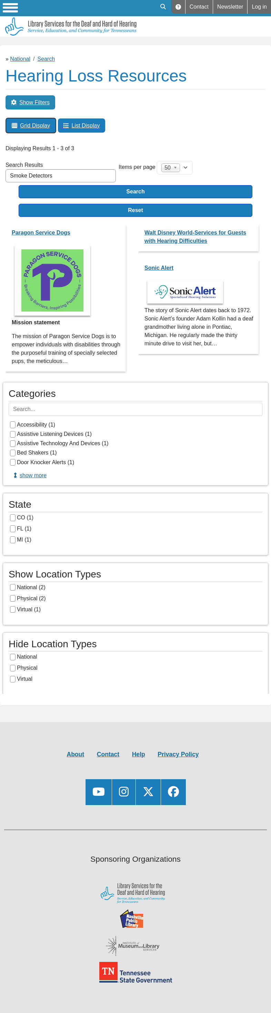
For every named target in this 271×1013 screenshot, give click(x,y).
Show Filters (34, 102)
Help (178, 7)
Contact (199, 7)
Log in (259, 7)
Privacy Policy (178, 754)
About (75, 754)
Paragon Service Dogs (41, 233)
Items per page (137, 167)
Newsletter (230, 7)
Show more (33, 475)
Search (46, 59)
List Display (86, 125)
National (20, 59)
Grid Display (35, 125)
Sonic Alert (158, 268)
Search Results (24, 165)
